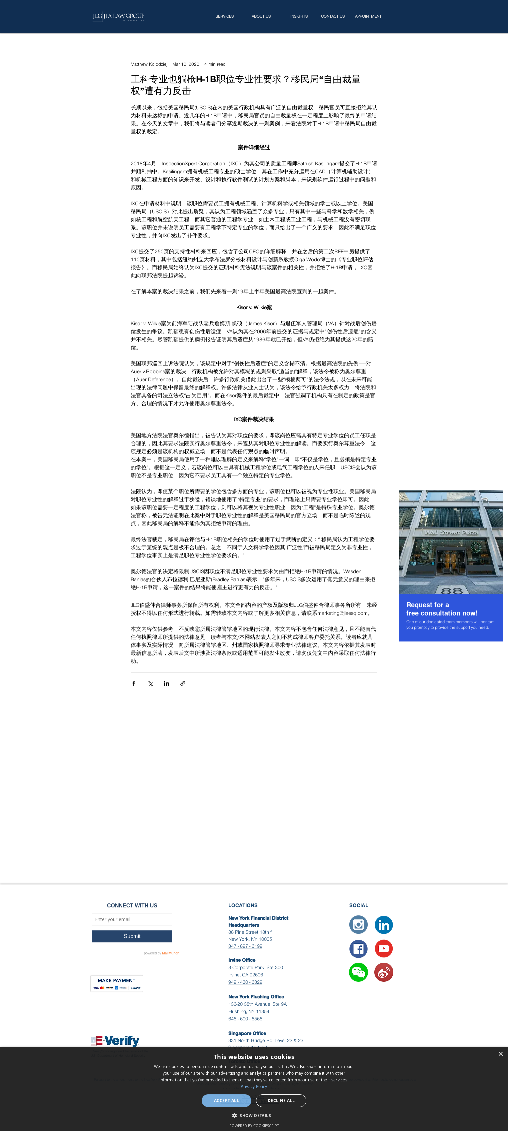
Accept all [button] (226, 1100)
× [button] (500, 1054)
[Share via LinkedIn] (166, 683)
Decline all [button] (281, 1100)
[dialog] (254, 1089)
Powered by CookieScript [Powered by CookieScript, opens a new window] (254, 1125)
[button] (358, 972)
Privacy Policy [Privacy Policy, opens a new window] (254, 1086)
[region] (451, 565)
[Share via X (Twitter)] (150, 683)
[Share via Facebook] (134, 683)
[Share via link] (183, 683)
